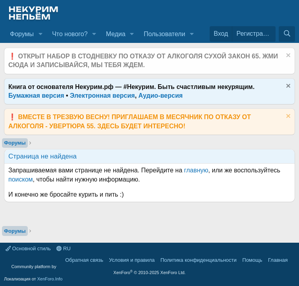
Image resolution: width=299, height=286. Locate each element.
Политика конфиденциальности (198, 260)
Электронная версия (102, 95)
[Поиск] (287, 33)
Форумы (22, 34)
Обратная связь (84, 260)
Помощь (252, 260)
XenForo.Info (50, 278)
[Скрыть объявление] (287, 56)
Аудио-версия (161, 95)
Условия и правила (131, 260)
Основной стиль (28, 248)
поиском (20, 179)
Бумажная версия (36, 95)
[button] (40, 34)
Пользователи (164, 34)
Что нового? (69, 34)
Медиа (115, 34)
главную (196, 170)
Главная (277, 260)
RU (63, 248)
